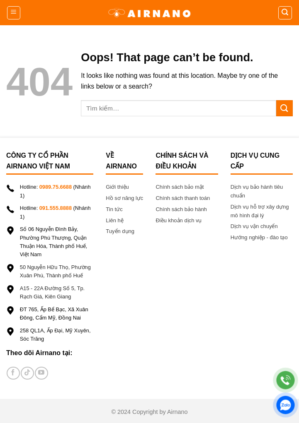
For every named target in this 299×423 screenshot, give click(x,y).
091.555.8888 (55, 208)
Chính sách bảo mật (180, 187)
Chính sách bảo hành (181, 209)
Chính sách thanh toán (183, 198)
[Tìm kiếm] (285, 12)
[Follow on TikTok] (27, 373)
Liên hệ (115, 220)
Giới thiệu (117, 187)
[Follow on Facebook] (13, 373)
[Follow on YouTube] (41, 373)
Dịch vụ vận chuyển (254, 226)
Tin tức (114, 209)
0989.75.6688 (55, 187)
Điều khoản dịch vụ (179, 220)
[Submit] (284, 108)
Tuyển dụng (120, 231)
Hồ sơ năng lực (124, 198)
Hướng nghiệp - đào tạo (259, 237)
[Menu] (14, 12)
